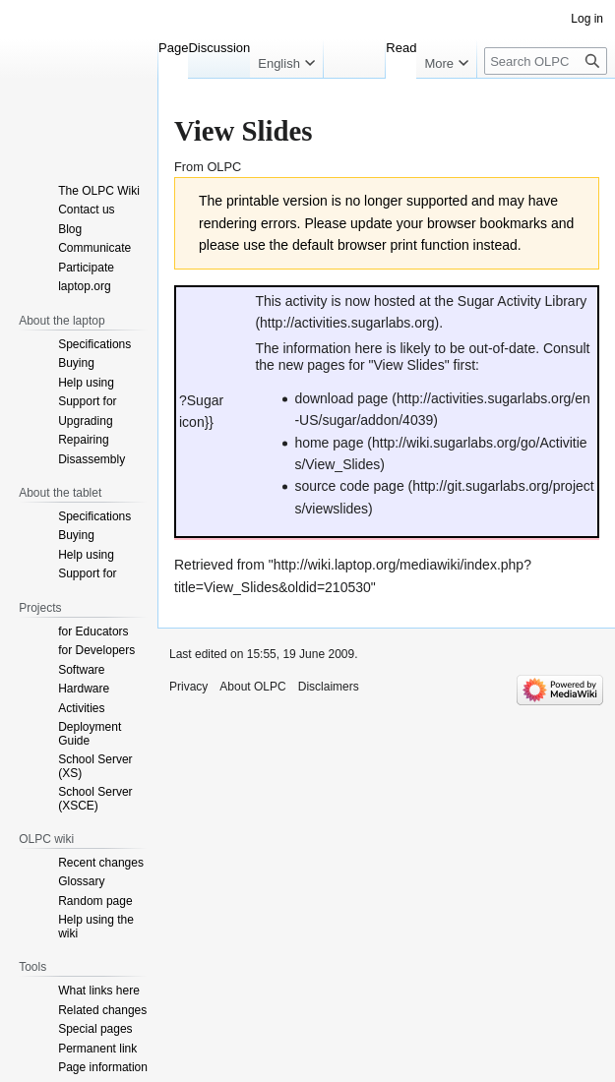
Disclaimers (328, 686)
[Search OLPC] (545, 61)
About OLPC (252, 686)
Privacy (188, 686)
